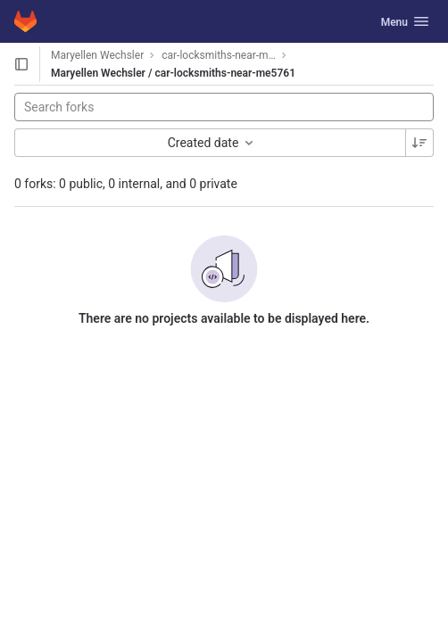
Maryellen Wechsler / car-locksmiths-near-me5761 (173, 73)
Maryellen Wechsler (97, 55)
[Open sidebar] (21, 64)
